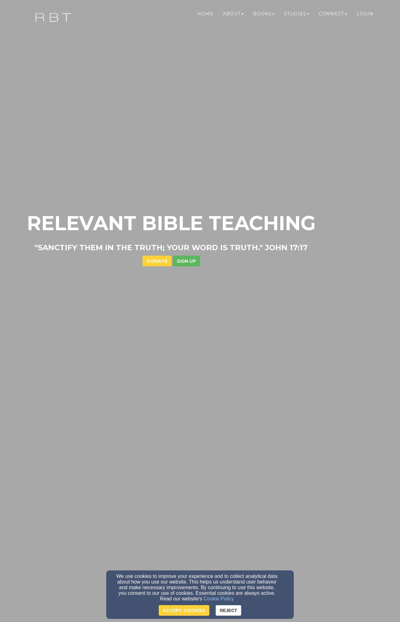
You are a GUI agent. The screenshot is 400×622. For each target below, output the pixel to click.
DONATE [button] (185, 137)
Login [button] (365, 18)
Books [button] (264, 18)
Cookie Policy (219, 598)
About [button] (233, 18)
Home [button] (205, 18)
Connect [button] (333, 18)
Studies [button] (296, 18)
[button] (215, 137)
